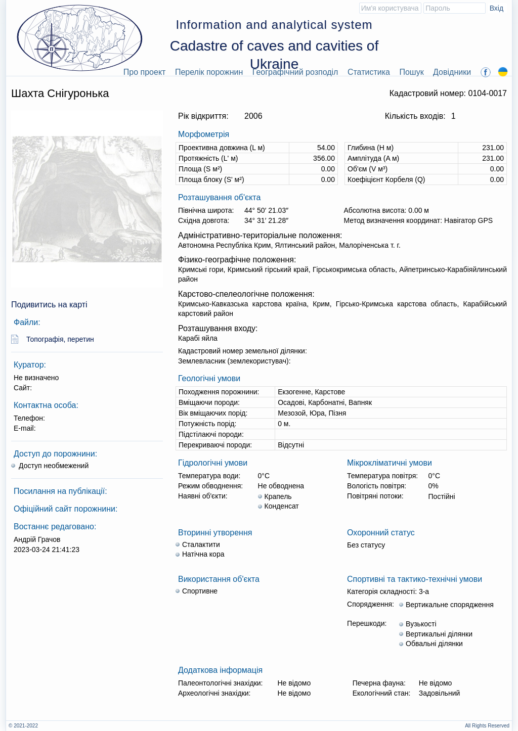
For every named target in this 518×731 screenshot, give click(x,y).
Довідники (452, 72)
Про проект (144, 72)
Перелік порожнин (209, 72)
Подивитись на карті (49, 304)
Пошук (411, 72)
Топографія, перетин (60, 339)
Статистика (369, 72)
